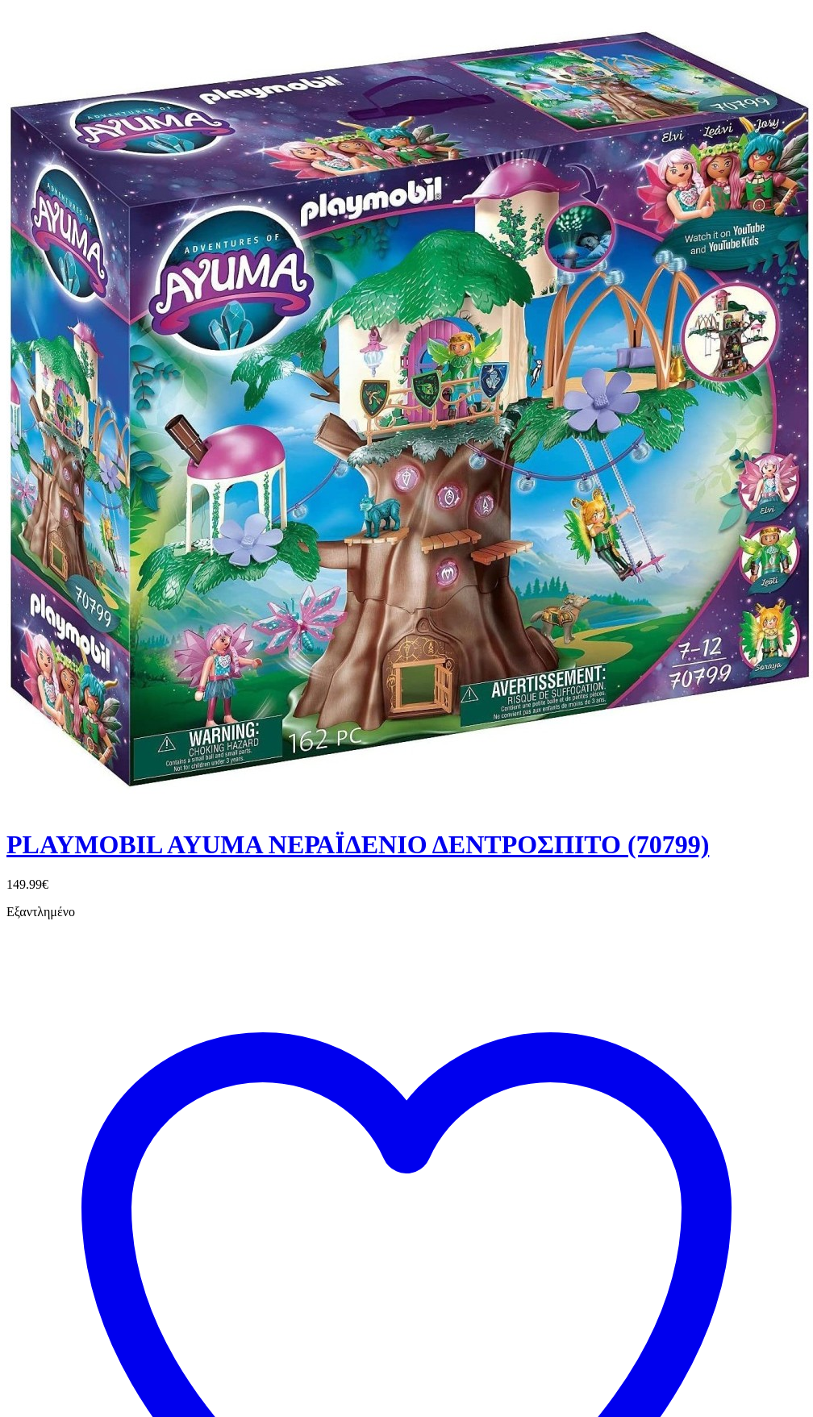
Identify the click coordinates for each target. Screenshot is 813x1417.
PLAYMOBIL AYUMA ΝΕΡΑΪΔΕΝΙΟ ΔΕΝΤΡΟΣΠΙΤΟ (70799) (357, 844)
